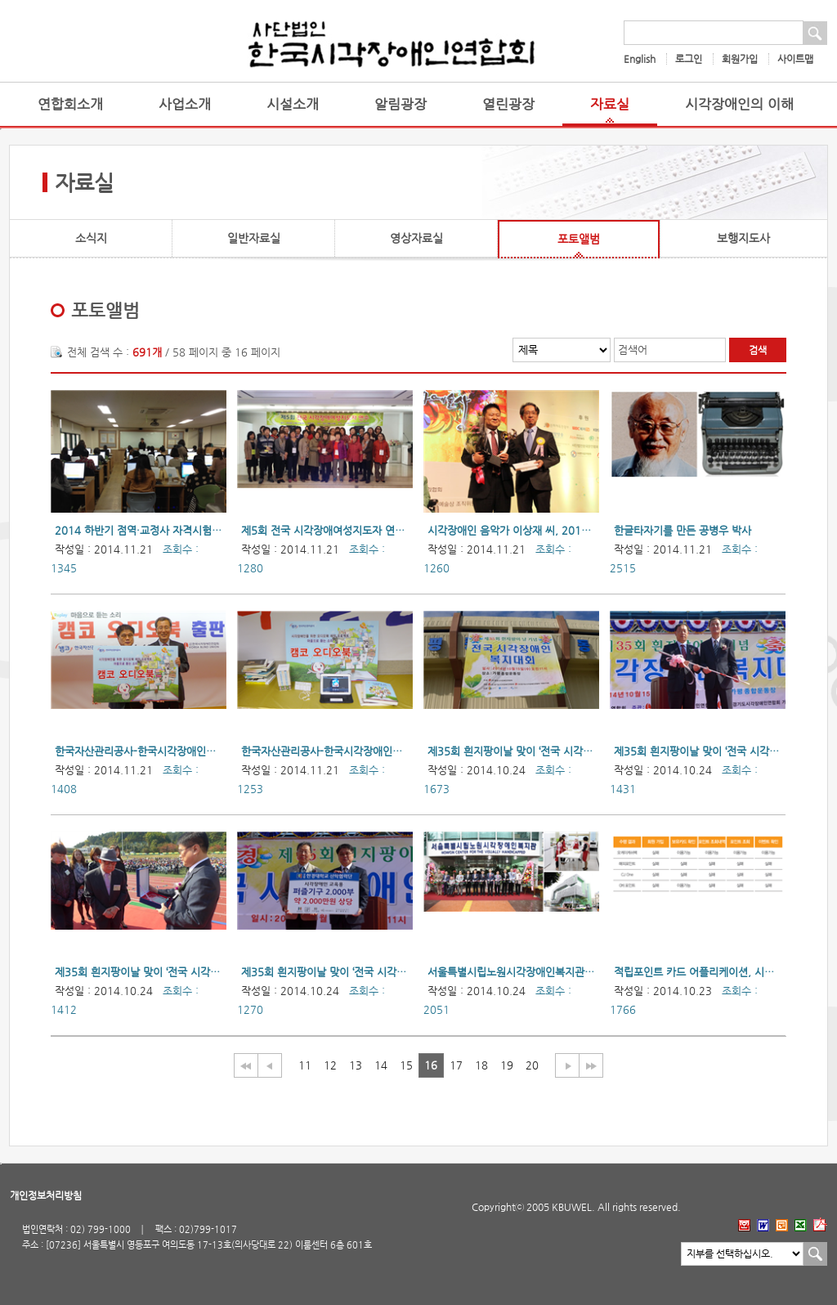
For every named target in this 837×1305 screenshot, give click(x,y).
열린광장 (508, 104)
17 (456, 1065)
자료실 (609, 104)
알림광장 (400, 104)
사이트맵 (795, 59)
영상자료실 (416, 237)
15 (406, 1065)
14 (380, 1065)
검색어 (632, 349)
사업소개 (185, 104)
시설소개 (292, 104)
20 (532, 1065)
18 (481, 1065)
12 (330, 1065)
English (640, 59)
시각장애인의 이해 (739, 104)
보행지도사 (743, 237)
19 (506, 1065)
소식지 (91, 237)
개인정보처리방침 (46, 1195)
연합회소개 (70, 104)
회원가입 (740, 59)
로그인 (688, 59)
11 (304, 1065)
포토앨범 (578, 238)
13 (355, 1065)
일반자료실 (253, 237)
